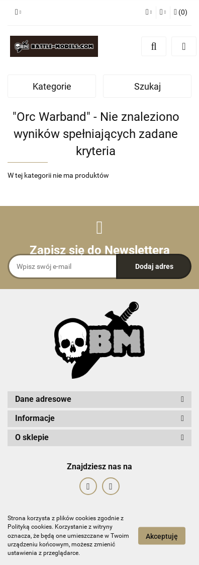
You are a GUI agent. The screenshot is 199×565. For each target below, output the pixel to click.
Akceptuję (162, 536)
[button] (180, 12)
